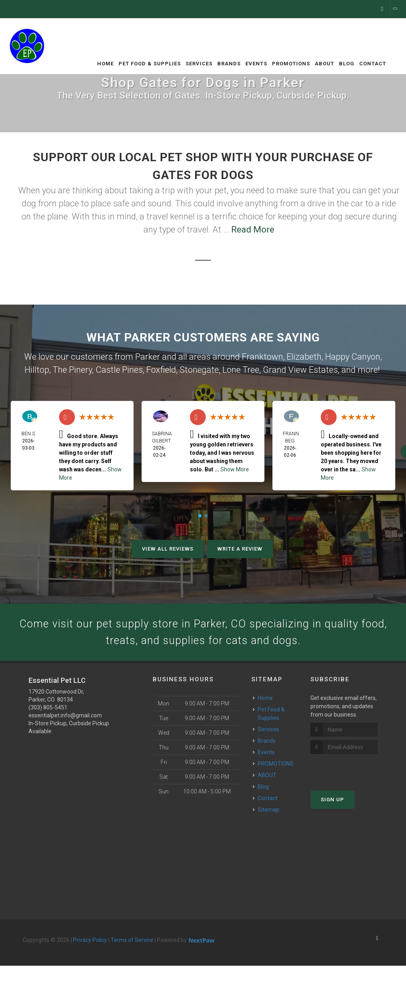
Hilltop (37, 370)
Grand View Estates (300, 370)
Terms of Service (132, 944)
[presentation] (352, 772)
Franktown (262, 357)
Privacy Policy (90, 944)
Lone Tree (240, 370)
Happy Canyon (352, 357)
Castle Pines (119, 370)
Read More (252, 229)
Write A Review (239, 549)
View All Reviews (167, 549)
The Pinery (72, 370)
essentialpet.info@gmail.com (65, 720)
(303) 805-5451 (48, 712)
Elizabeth (304, 357)
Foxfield (161, 370)
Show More (234, 469)
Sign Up (332, 803)
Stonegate (199, 370)
